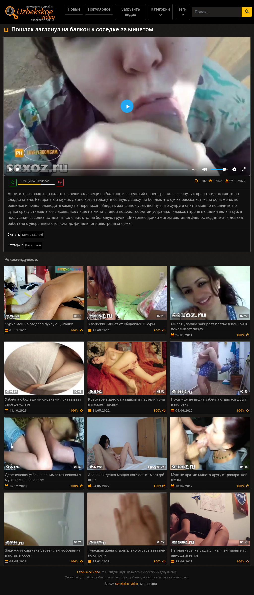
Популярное (99, 9)
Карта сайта (148, 584)
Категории (160, 11)
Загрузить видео (130, 12)
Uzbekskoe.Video (88, 572)
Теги (182, 11)
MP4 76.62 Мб (32, 235)
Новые (74, 9)
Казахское (33, 245)
